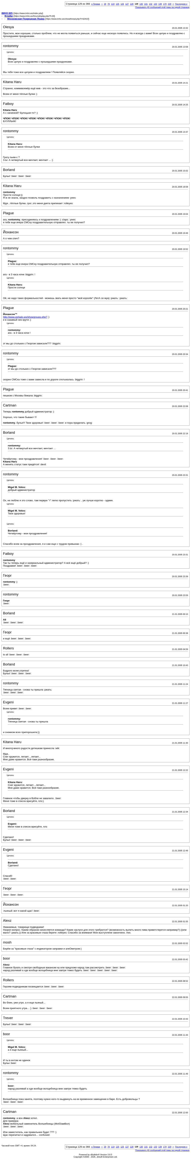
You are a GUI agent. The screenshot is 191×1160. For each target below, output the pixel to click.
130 (141, 4)
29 (105, 4)
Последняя (181, 4)
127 (127, 4)
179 (164, 4)
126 (122, 4)
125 (117, 4)
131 (146, 4)
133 (155, 4)
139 (160, 4)
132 (150, 4)
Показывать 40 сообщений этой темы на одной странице (162, 7)
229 (169, 4)
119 (112, 4)
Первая (95, 4)
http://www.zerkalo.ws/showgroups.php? (25, 317)
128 (131, 4)
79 (108, 4)
